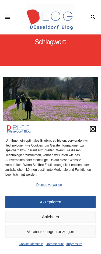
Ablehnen (50, 216)
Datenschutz (55, 244)
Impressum (74, 244)
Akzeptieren (50, 202)
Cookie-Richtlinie (31, 244)
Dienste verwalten (49, 185)
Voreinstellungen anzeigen (50, 231)
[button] (93, 129)
